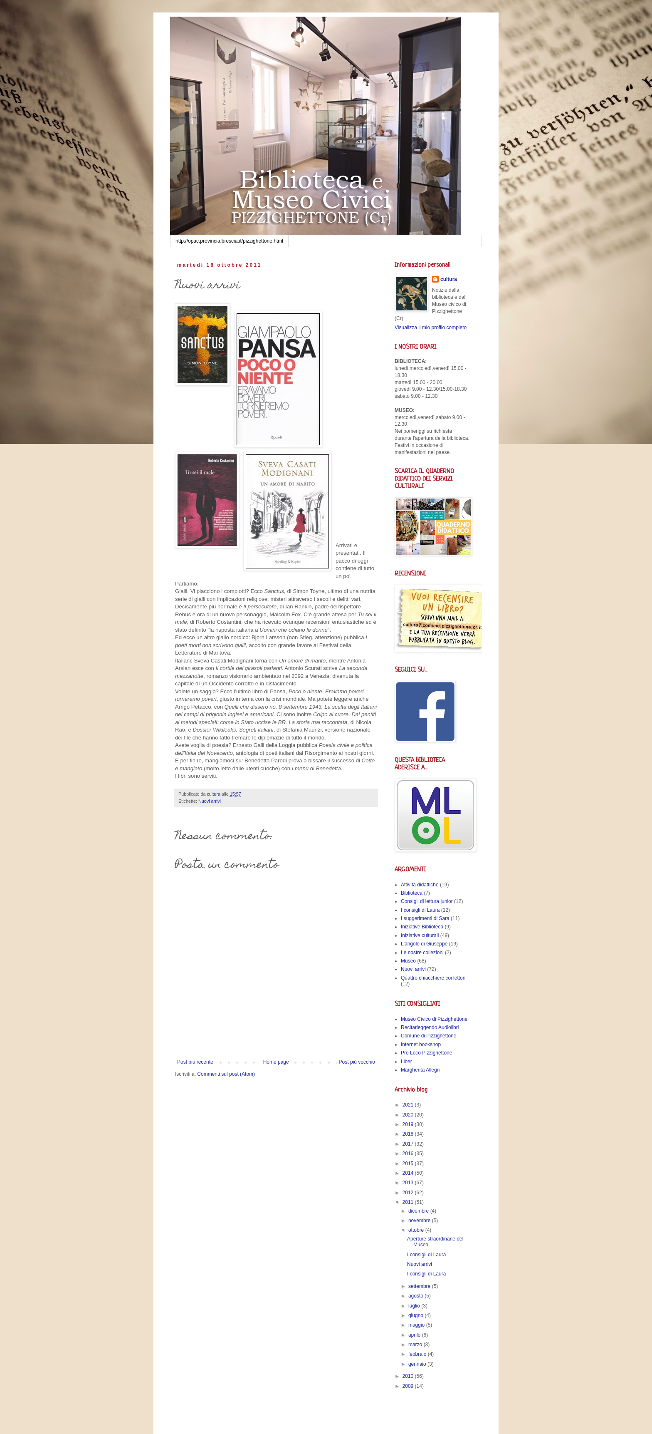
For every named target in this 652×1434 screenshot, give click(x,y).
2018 (409, 1134)
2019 (409, 1124)
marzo (416, 1344)
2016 (409, 1153)
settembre (420, 1286)
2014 (409, 1173)
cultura (448, 279)
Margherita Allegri (420, 1070)
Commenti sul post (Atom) (226, 1074)
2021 (409, 1105)
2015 (409, 1163)
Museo (408, 961)
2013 (409, 1183)
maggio (417, 1325)
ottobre (416, 1230)
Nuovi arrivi (209, 801)
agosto (416, 1296)
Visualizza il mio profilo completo (431, 327)
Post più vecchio (357, 1062)
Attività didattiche (420, 885)
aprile (415, 1335)
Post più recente (195, 1062)
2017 (409, 1144)
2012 (409, 1193)
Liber (406, 1061)
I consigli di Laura (420, 910)
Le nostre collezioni (422, 952)
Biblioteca (411, 893)
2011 (409, 1202)
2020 (409, 1115)
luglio (414, 1306)
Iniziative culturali (420, 935)
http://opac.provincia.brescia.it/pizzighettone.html (229, 241)
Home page (276, 1062)
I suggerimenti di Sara (425, 918)
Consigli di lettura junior (427, 901)
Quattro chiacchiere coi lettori (433, 978)
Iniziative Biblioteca (422, 927)
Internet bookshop (421, 1044)
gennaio (417, 1364)
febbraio (418, 1354)
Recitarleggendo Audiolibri (430, 1027)
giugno (416, 1315)
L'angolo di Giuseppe (424, 944)
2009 (409, 1386)
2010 (409, 1376)
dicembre (419, 1211)
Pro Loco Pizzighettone (426, 1053)
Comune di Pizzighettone (428, 1036)
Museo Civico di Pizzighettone (434, 1019)
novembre (420, 1220)
